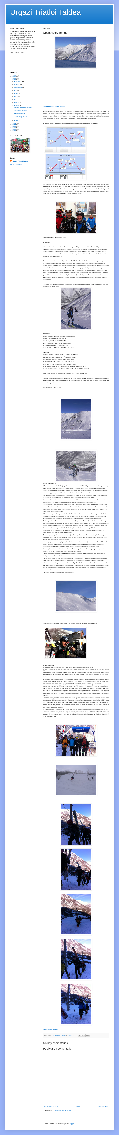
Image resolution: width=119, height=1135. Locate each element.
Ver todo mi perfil (16, 164)
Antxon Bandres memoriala (23, 108)
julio (15, 90)
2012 (14, 124)
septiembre (18, 87)
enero (16, 120)
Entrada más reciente (51, 1106)
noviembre (18, 82)
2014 (14, 76)
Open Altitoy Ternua (50, 1029)
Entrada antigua (102, 1106)
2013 (14, 79)
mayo (16, 96)
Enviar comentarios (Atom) (62, 1110)
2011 (14, 127)
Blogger (71, 1124)
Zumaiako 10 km (19, 114)
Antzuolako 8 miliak (20, 111)
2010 (14, 130)
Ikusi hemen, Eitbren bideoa (54, 107)
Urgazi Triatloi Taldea (45, 12)
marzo (16, 102)
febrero (16, 105)
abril (16, 99)
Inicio (78, 1106)
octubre (17, 84)
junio (16, 93)
